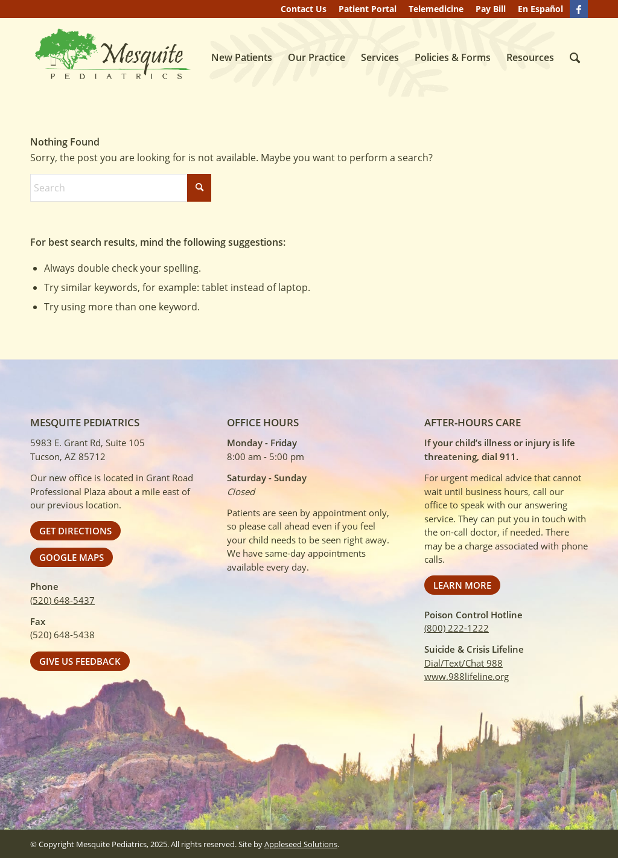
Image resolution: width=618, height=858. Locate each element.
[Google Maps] (71, 557)
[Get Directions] (75, 530)
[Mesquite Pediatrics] (111, 55)
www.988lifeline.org (466, 676)
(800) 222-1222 (456, 628)
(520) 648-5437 (62, 600)
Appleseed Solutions (300, 844)
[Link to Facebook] (579, 9)
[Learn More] (462, 585)
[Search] (575, 57)
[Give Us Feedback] (80, 661)
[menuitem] (304, 9)
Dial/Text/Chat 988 (463, 663)
